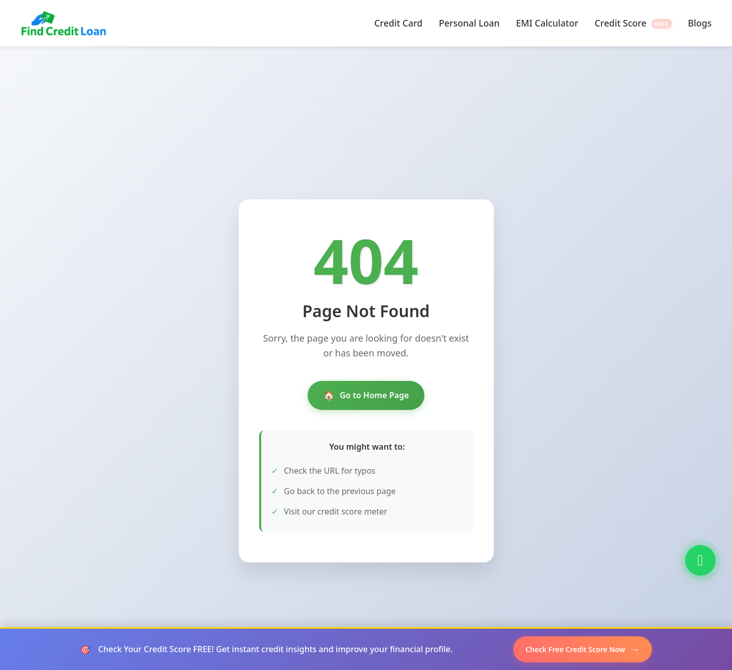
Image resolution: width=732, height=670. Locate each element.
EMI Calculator (547, 23)
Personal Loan (469, 23)
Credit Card (398, 23)
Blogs (700, 23)
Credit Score (633, 23)
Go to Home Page (366, 395)
